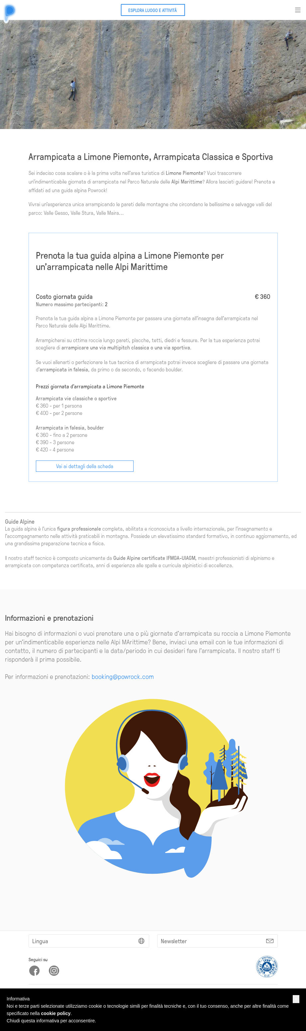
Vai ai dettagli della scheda (84, 465)
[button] (296, 999)
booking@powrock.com (123, 676)
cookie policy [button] (56, 1013)
